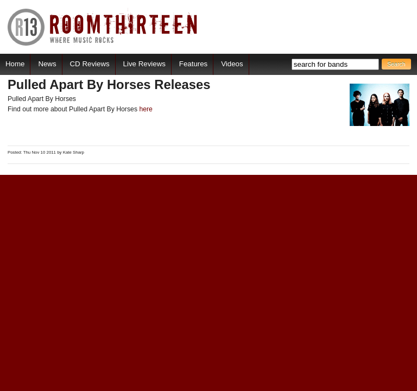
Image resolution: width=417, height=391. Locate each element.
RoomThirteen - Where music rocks (103, 27)
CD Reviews (90, 64)
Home (14, 64)
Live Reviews (144, 64)
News (47, 64)
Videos (232, 64)
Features (193, 64)
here (146, 109)
